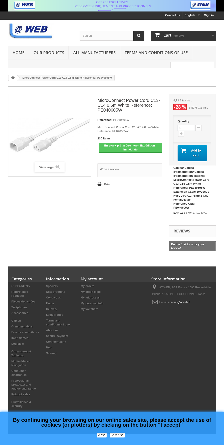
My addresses (90, 297)
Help (49, 347)
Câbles (16, 320)
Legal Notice (54, 314)
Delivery (51, 309)
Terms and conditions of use (156, 52)
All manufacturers (94, 52)
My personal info (92, 303)
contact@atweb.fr (179, 302)
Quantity (183, 121)
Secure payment (57, 336)
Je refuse (117, 435)
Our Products (49, 52)
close (101, 435)
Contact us (172, 15)
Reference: (105, 120)
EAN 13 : (179, 212)
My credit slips (91, 291)
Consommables (22, 326)
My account (92, 278)
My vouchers (89, 309)
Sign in (209, 15)
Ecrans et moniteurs (25, 332)
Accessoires (20, 313)
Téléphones (19, 307)
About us (52, 330)
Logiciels (17, 343)
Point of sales (20, 394)
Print (107, 184)
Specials (52, 286)
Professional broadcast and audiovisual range (23, 384)
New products (55, 291)
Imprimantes (20, 338)
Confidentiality (56, 341)
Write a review (109, 169)
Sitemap (51, 353)
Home (19, 52)
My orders (87, 286)
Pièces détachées (23, 301)
